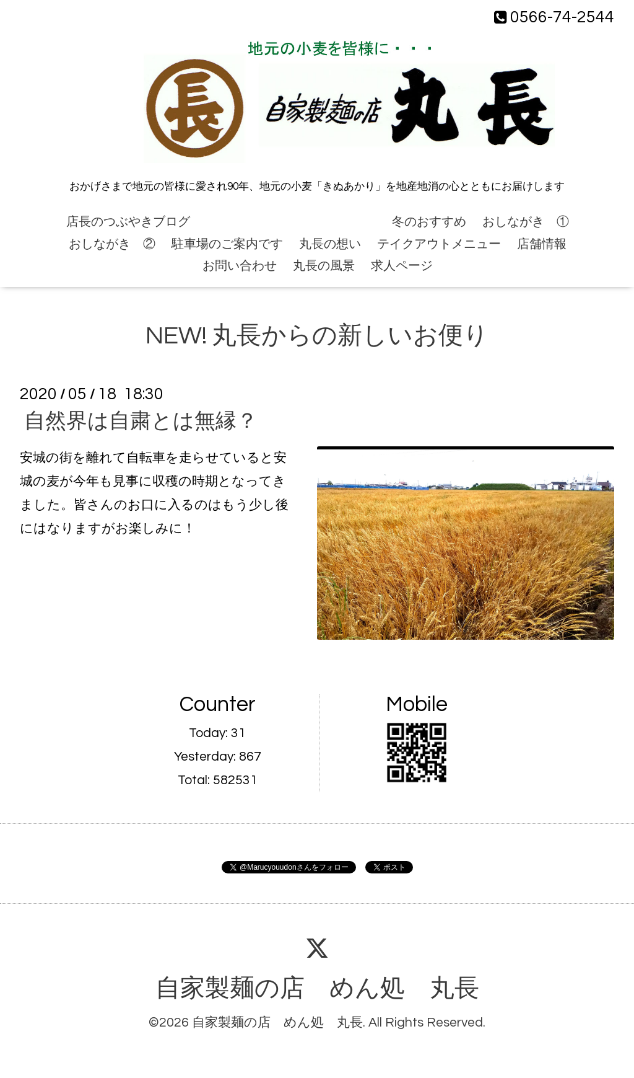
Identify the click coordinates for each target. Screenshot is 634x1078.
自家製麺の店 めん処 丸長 (317, 988)
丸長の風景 (324, 266)
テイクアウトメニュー (439, 244)
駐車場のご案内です (227, 244)
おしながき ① (525, 222)
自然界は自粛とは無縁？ (141, 421)
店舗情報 (542, 244)
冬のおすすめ (429, 222)
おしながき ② (112, 244)
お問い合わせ (239, 266)
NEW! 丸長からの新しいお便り (291, 222)
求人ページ (402, 266)
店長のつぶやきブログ (128, 222)
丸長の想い (330, 244)
